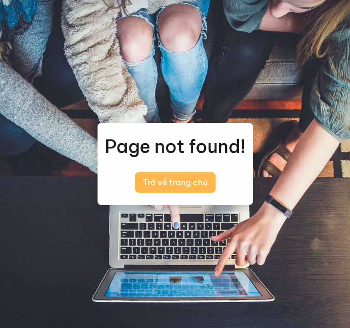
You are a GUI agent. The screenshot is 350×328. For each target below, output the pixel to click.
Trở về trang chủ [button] (175, 182)
